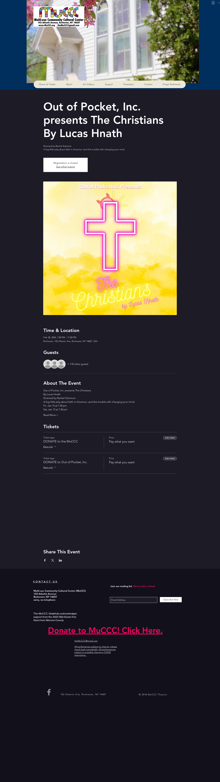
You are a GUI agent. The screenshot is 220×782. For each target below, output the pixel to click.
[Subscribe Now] (171, 599)
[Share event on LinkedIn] (60, 560)
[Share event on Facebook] (44, 560)
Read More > (50, 414)
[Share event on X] (52, 560)
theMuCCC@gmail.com (86, 640)
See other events (65, 166)
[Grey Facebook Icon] (49, 692)
